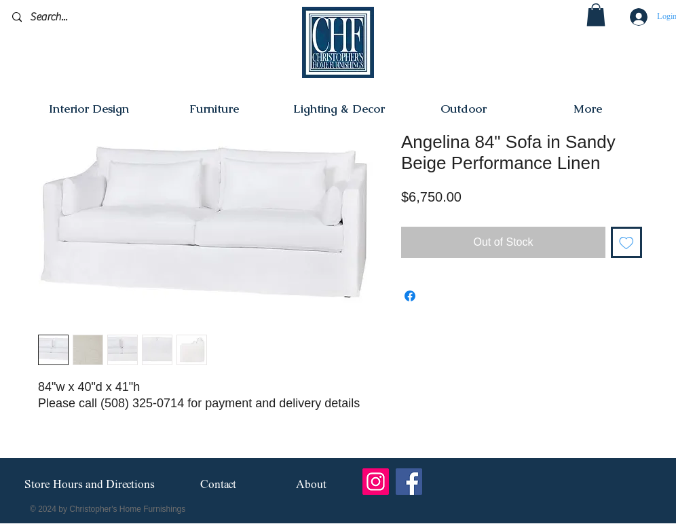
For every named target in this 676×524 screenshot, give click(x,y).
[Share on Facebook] (410, 296)
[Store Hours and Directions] (89, 485)
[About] (311, 485)
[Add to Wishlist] (626, 242)
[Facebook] (409, 481)
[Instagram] (375, 481)
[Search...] (76, 17)
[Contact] (218, 485)
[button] (595, 14)
